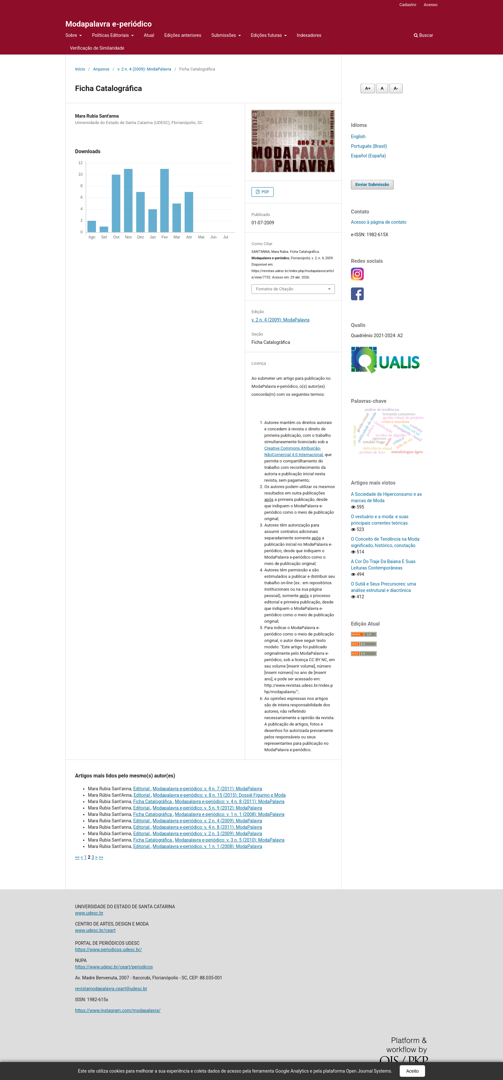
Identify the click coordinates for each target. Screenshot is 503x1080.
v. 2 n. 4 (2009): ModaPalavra (144, 69)
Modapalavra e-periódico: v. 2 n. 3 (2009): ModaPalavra (207, 833)
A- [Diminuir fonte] (396, 88)
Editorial (141, 788)
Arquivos (101, 69)
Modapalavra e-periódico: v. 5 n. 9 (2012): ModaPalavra (207, 807)
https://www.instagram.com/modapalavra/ (117, 1010)
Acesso (431, 4)
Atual (149, 35)
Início (80, 69)
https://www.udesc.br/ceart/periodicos (114, 966)
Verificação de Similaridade (97, 48)
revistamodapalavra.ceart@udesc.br (111, 988)
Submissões (224, 35)
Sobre (71, 35)
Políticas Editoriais (111, 35)
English (358, 136)
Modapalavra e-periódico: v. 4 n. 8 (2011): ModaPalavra (229, 801)
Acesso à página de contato (378, 222)
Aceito (412, 1071)
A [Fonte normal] (381, 88)
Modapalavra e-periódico (108, 24)
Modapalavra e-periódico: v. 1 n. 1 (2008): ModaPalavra (229, 814)
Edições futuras (267, 35)
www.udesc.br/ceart (95, 930)
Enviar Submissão (372, 184)
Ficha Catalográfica (153, 801)
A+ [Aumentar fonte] (368, 88)
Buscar (423, 35)
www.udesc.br (89, 913)
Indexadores (309, 35)
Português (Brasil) (369, 146)
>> (100, 857)
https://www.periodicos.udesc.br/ (108, 949)
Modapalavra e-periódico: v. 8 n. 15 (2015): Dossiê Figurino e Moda (219, 795)
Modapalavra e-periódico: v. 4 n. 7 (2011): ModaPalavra (207, 788)
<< (77, 857)
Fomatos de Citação (274, 289)
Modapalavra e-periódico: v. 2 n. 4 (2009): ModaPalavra (207, 820)
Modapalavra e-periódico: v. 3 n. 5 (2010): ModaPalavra (229, 840)
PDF (264, 191)
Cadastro (407, 4)
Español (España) (368, 155)
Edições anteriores (182, 35)
